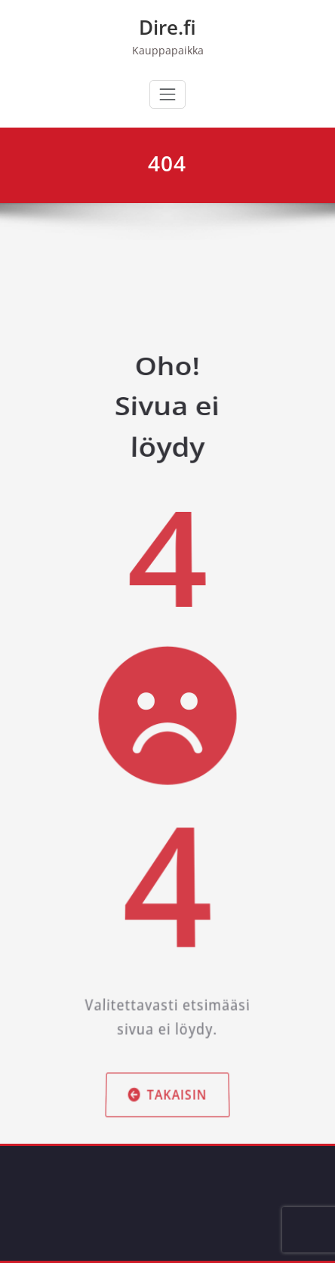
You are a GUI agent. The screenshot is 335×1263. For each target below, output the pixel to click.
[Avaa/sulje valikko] (167, 94)
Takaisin (168, 1044)
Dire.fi (167, 27)
